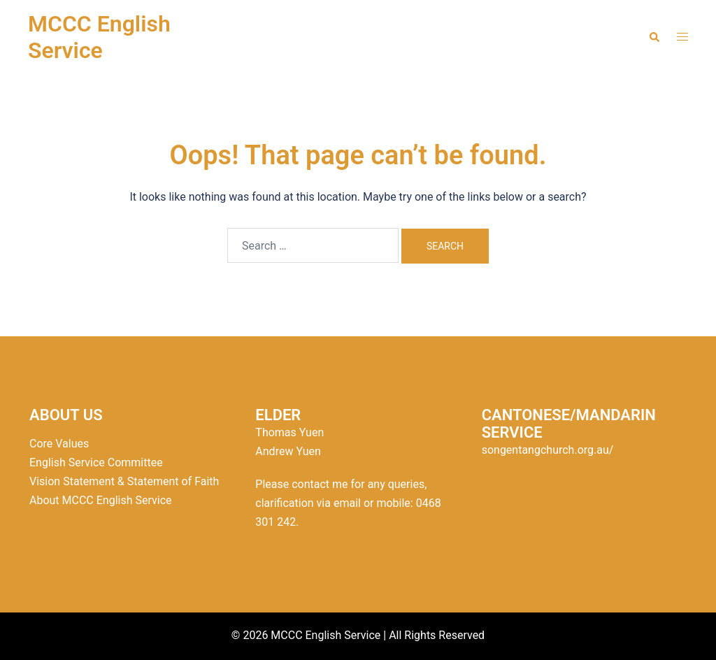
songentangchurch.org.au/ (548, 450)
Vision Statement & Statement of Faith (124, 481)
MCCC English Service (99, 37)
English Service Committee (96, 462)
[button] (653, 37)
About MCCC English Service (100, 500)
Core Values (59, 443)
